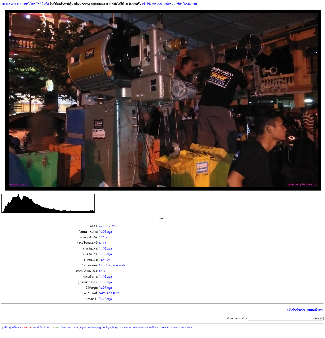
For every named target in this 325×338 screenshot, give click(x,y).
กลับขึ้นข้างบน (296, 309)
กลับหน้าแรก (315, 309)
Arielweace (137, 327)
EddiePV (174, 327)
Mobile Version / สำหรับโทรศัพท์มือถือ (25, 3)
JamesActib (186, 327)
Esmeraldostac (152, 327)
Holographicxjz (110, 327)
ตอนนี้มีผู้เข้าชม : (43, 327)
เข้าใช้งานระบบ (151, 3)
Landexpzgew (79, 327)
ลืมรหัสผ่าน (189, 3)
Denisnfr (165, 327)
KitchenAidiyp (94, 327)
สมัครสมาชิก (172, 3)
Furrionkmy (125, 327)
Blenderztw (65, 327)
